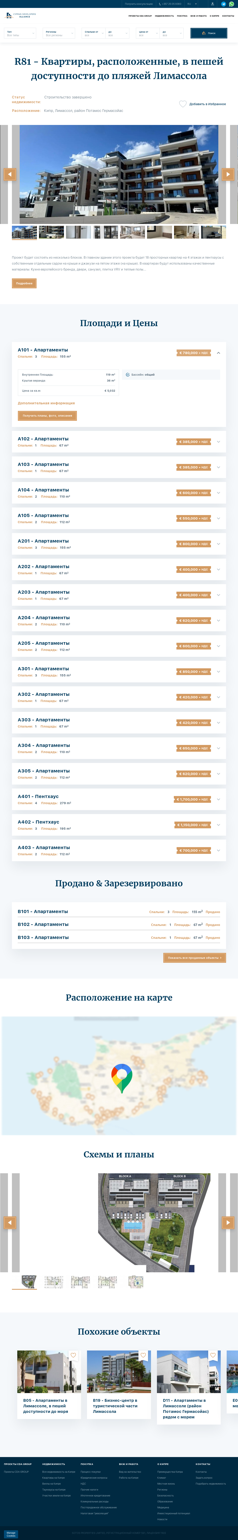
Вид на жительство (130, 1471)
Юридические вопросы (94, 1477)
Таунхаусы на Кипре (54, 1489)
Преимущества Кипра (170, 1471)
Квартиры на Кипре (53, 1477)
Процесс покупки (91, 1471)
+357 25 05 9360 (170, 4)
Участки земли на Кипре (56, 1495)
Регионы (162, 1489)
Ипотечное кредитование (95, 1495)
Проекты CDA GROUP (140, 16)
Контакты (228, 16)
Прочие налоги (89, 1489)
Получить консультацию (139, 4)
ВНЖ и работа (199, 16)
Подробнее (24, 283)
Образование (165, 1501)
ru (189, 4)
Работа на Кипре (128, 1477)
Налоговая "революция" (95, 1513)
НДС (83, 1483)
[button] (10, 174)
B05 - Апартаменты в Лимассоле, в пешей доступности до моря (45, 1406)
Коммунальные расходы (94, 1501)
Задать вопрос (204, 1477)
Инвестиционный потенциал (173, 1513)
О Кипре (214, 16)
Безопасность (165, 1495)
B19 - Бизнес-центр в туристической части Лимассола (115, 1406)
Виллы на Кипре (51, 1483)
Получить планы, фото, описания (47, 415)
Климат (161, 1477)
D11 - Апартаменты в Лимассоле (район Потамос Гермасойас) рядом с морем (186, 1408)
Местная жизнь (166, 1483)
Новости (162, 1519)
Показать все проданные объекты (193, 957)
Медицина (163, 1507)
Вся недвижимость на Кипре (58, 1471)
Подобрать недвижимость (211, 1483)
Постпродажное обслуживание (99, 1507)
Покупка (182, 16)
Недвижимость (164, 16)
